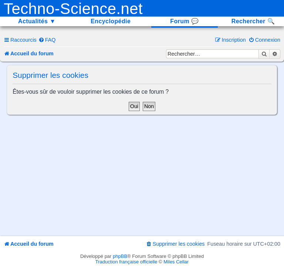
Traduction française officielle (126, 262)
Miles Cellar (176, 262)
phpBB (120, 256)
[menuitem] (47, 40)
